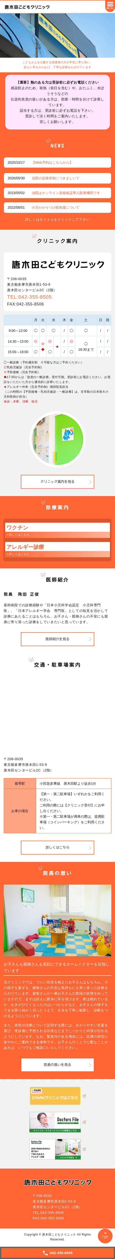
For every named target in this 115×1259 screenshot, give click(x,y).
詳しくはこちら (57, 847)
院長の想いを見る (57, 1064)
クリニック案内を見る (57, 481)
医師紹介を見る (57, 639)
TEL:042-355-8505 (29, 297)
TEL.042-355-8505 (48, 1213)
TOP (105, 1237)
